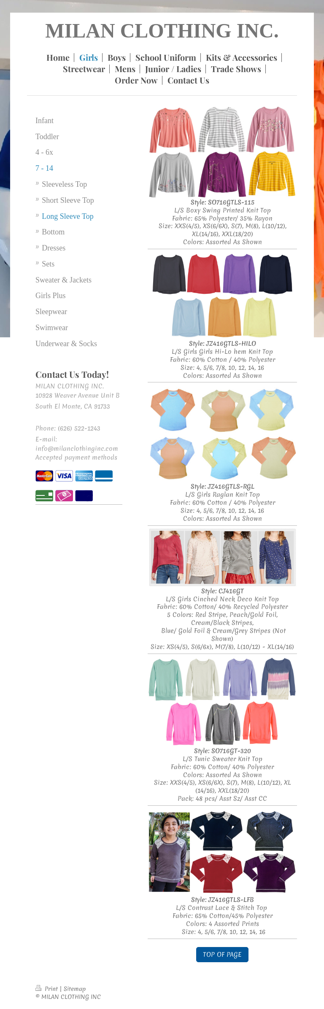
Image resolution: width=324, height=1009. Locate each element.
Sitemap (75, 989)
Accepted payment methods (76, 457)
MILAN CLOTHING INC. (161, 30)
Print (47, 989)
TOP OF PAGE (222, 954)
